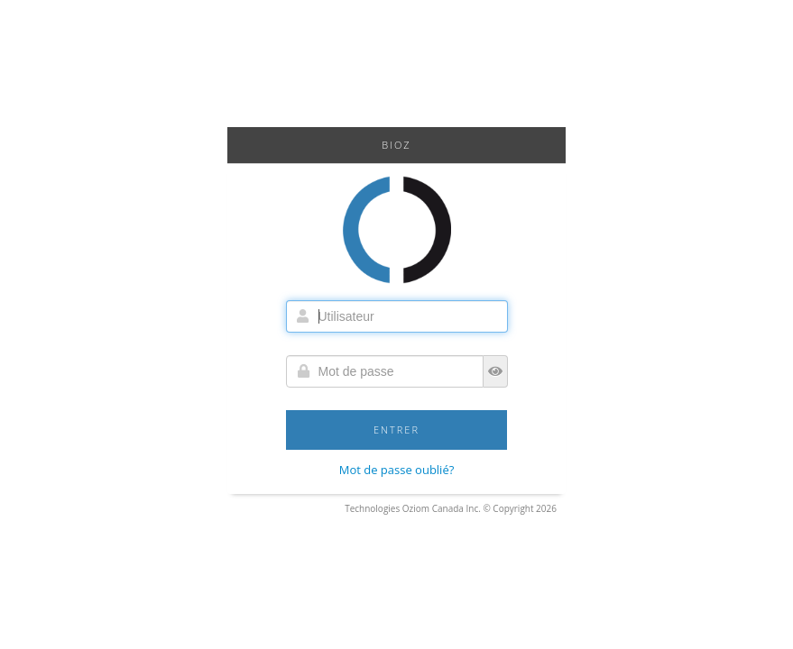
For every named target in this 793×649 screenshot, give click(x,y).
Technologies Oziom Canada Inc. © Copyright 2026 (451, 508)
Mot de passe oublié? (397, 470)
